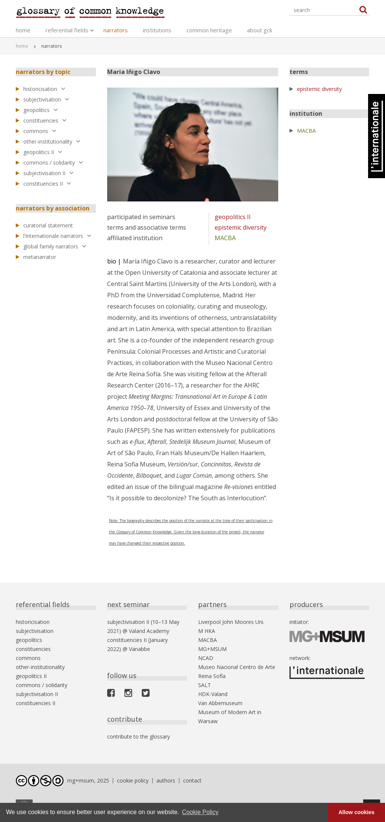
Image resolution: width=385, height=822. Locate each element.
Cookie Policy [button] (200, 812)
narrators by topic (43, 72)
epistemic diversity (241, 227)
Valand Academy (149, 630)
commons (39, 131)
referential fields (66, 30)
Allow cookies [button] (356, 812)
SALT (204, 685)
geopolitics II (42, 152)
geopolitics (40, 110)
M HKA (206, 630)
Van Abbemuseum (220, 703)
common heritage (209, 30)
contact (192, 780)
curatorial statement (48, 225)
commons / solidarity (53, 162)
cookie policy (133, 780)
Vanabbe (139, 648)
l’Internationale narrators (57, 235)
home (23, 30)
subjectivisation (46, 99)
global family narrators (54, 246)
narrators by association (52, 208)
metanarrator (39, 256)
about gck (259, 30)
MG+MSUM (212, 648)
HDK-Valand (212, 694)
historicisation (44, 88)
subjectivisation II (48, 173)
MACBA (225, 238)
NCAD (205, 658)
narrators (115, 30)
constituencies (45, 120)
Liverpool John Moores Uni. (231, 621)
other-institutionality (51, 141)
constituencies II (47, 183)
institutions (157, 30)
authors (165, 780)
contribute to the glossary (138, 736)
